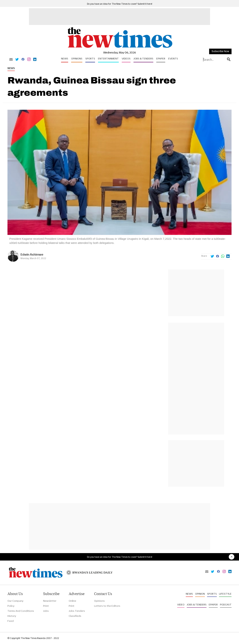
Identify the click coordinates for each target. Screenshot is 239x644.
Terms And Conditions (20, 610)
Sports (90, 58)
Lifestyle (225, 593)
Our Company (15, 600)
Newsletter (49, 600)
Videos (126, 58)
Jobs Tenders (77, 610)
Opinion (200, 593)
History (11, 615)
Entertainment (108, 58)
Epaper (160, 58)
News (64, 58)
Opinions (76, 58)
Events (173, 58)
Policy (10, 605)
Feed (10, 620)
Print (46, 605)
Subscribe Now (220, 51)
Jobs (46, 610)
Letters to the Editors (107, 605)
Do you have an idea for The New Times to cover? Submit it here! (119, 4)
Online (72, 600)
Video (180, 604)
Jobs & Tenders (143, 58)
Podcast (226, 604)
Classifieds (75, 615)
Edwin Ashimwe (32, 254)
